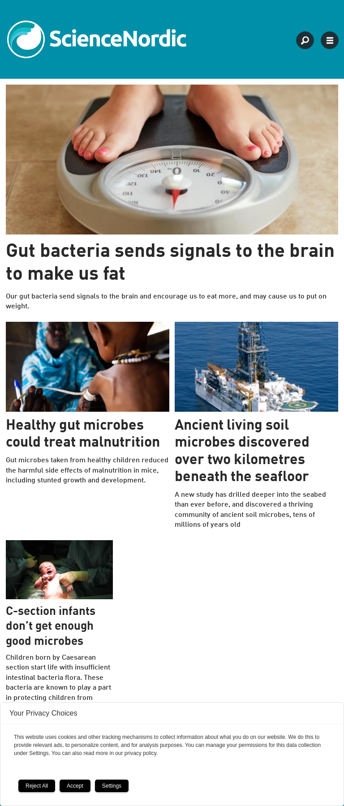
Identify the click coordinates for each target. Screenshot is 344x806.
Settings (111, 786)
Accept (75, 786)
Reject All (37, 786)
